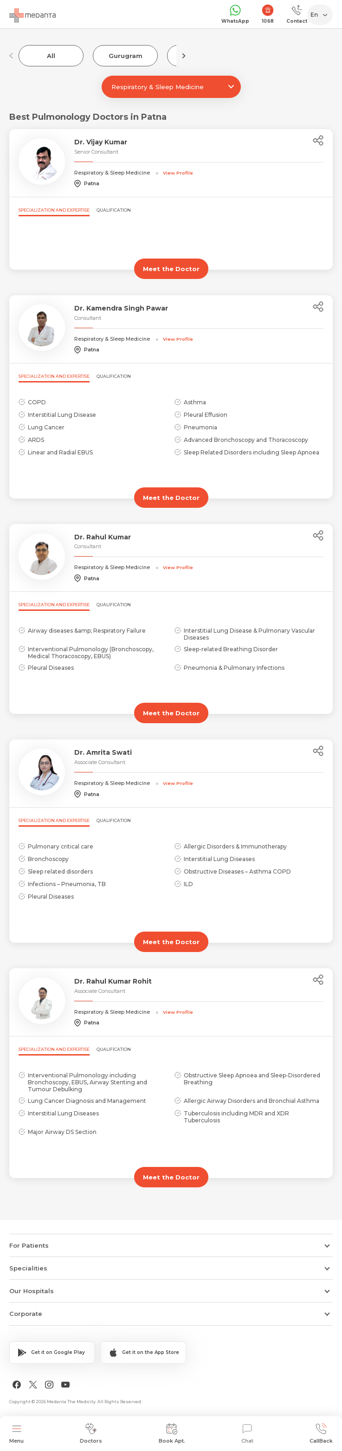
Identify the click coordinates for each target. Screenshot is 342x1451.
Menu (16, 1433)
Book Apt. (172, 1433)
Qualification (114, 210)
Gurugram (125, 55)
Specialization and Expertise (54, 210)
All (51, 55)
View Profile (178, 172)
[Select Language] (321, 15)
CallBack (321, 1433)
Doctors (91, 1433)
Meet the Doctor (171, 268)
